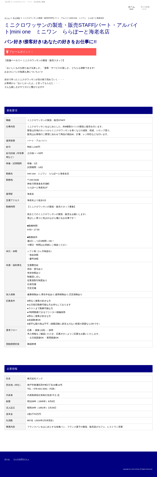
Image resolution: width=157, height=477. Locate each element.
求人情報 (16, 18)
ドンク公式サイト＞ (21, 459)
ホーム (7, 18)
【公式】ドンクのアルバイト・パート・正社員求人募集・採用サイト (13, 8)
